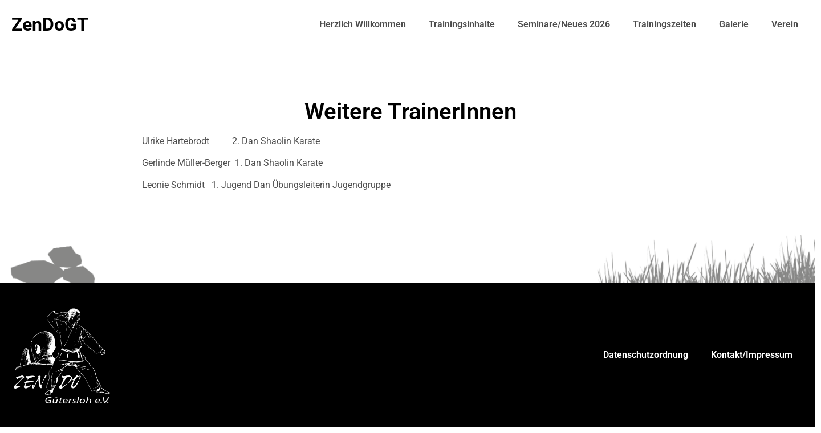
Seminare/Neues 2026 (564, 24)
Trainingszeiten (664, 24)
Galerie (734, 24)
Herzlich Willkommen (362, 24)
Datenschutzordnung (645, 354)
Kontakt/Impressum (751, 354)
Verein (784, 24)
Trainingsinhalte (462, 24)
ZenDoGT (49, 24)
